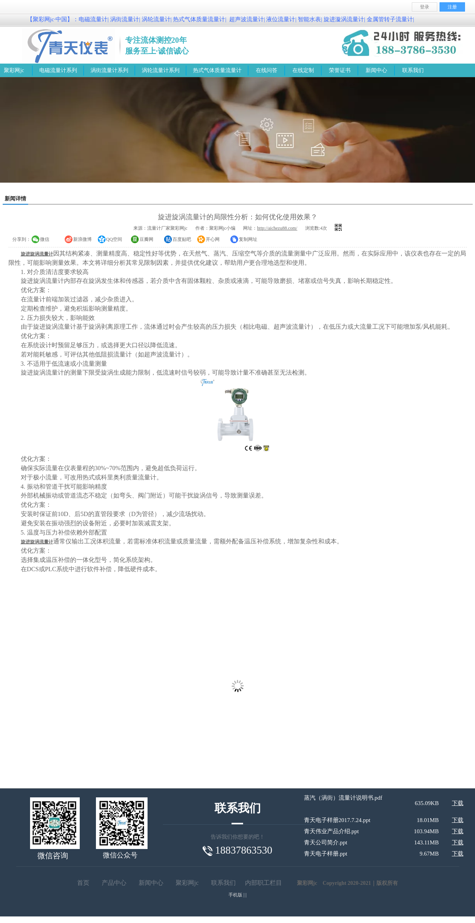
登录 (424, 7)
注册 (452, 7)
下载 (457, 803)
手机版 (235, 895)
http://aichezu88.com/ (277, 228)
